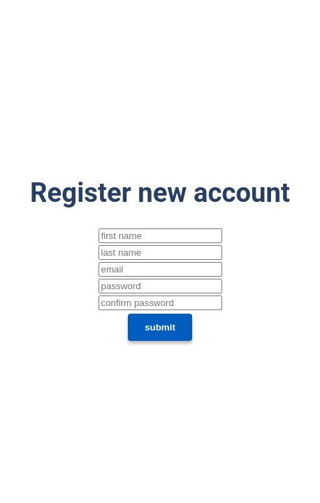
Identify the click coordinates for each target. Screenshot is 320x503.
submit (160, 327)
